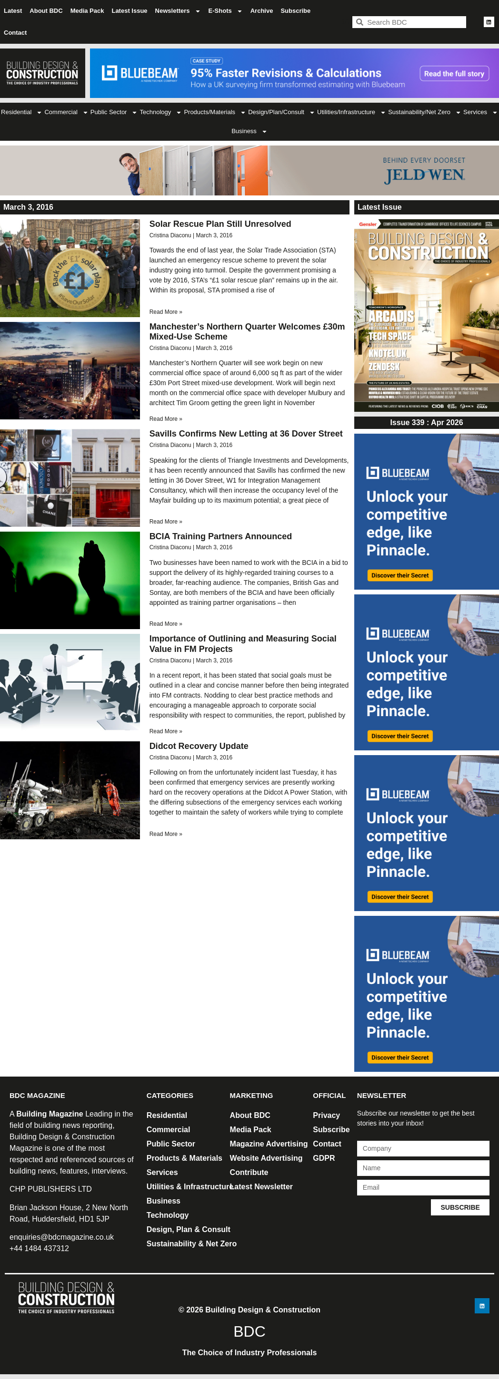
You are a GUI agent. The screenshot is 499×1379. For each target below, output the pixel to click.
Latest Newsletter (261, 1187)
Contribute (249, 1172)
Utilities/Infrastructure (351, 112)
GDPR (324, 1158)
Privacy (326, 1115)
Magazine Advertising (269, 1144)
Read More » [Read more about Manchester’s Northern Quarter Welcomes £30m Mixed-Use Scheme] (166, 419)
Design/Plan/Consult (281, 112)
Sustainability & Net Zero (192, 1244)
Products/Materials (215, 112)
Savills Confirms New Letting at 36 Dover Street (246, 433)
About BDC (46, 10)
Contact (15, 32)
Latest (13, 10)
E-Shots (226, 11)
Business (249, 131)
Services (480, 112)
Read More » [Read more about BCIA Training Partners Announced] (166, 624)
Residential (21, 112)
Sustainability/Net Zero (424, 112)
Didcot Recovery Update (199, 746)
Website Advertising (266, 1158)
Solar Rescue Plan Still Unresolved (220, 224)
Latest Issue (129, 10)
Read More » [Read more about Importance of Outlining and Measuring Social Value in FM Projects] (166, 731)
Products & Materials (184, 1158)
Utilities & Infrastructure (190, 1187)
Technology (161, 112)
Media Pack (87, 10)
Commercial (66, 112)
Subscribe (295, 10)
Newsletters (178, 11)
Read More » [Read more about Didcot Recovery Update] (166, 834)
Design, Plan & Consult (188, 1229)
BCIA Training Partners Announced (221, 536)
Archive (261, 10)
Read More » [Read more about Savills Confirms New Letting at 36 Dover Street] (166, 521)
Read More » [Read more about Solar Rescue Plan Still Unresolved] (166, 312)
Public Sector (114, 112)
